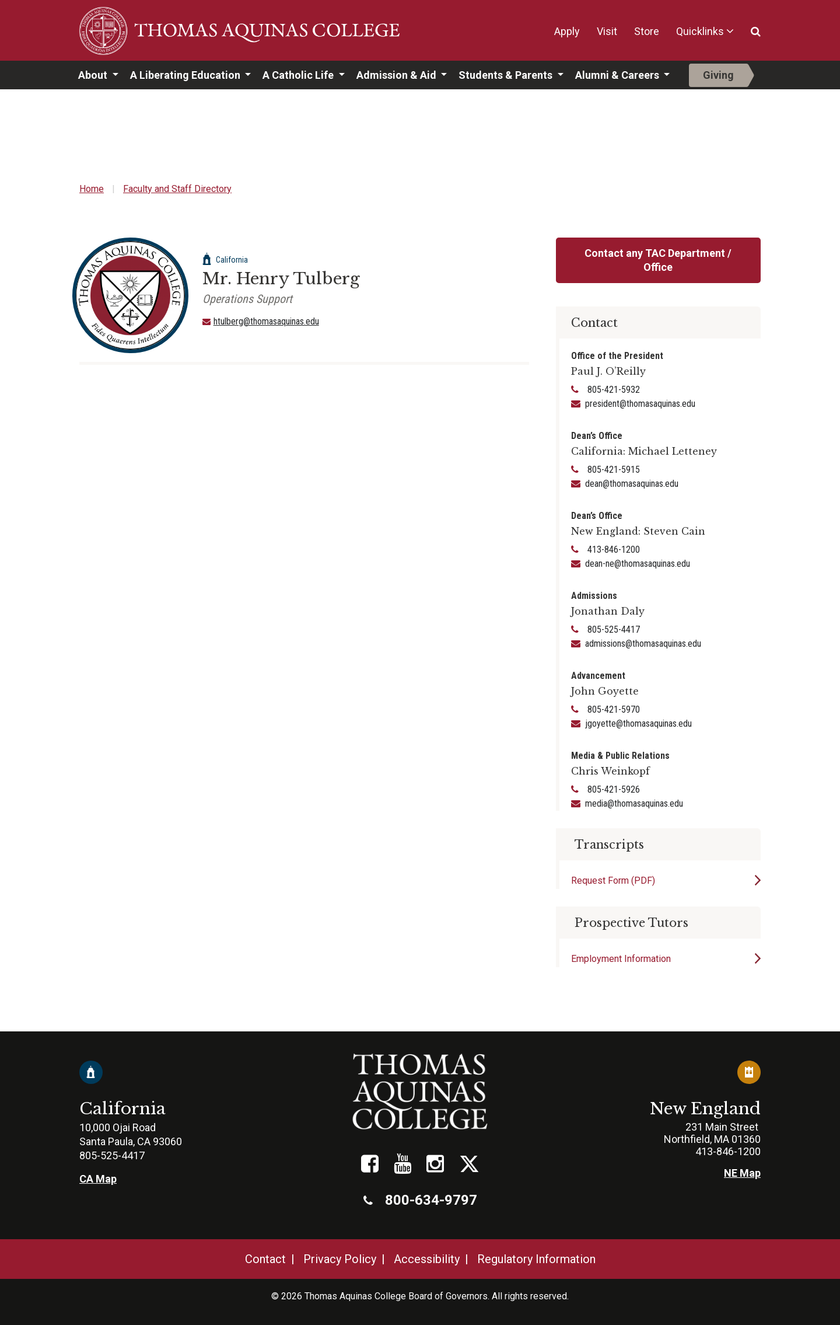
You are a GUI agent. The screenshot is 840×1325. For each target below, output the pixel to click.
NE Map (742, 1173)
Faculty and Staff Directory (177, 188)
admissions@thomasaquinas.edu (643, 643)
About (94, 75)
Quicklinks (700, 31)
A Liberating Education (186, 75)
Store (646, 31)
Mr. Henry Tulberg (281, 279)
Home (91, 188)
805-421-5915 (612, 469)
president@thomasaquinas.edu (640, 403)
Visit (607, 31)
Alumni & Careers (618, 75)
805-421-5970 (612, 709)
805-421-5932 (612, 389)
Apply (567, 31)
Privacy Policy (339, 1259)
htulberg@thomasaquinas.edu (266, 321)
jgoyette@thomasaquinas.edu (638, 723)
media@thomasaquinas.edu (634, 803)
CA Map (98, 1179)
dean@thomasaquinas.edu (631, 483)
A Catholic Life (299, 75)
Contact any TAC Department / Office (658, 260)
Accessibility (427, 1259)
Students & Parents (507, 75)
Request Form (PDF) (613, 880)
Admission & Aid (397, 75)
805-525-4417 (612, 629)
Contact (265, 1259)
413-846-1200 (612, 549)
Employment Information (621, 958)
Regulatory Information (536, 1259)
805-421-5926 (612, 789)
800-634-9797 (420, 1200)
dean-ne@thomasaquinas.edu (637, 563)
